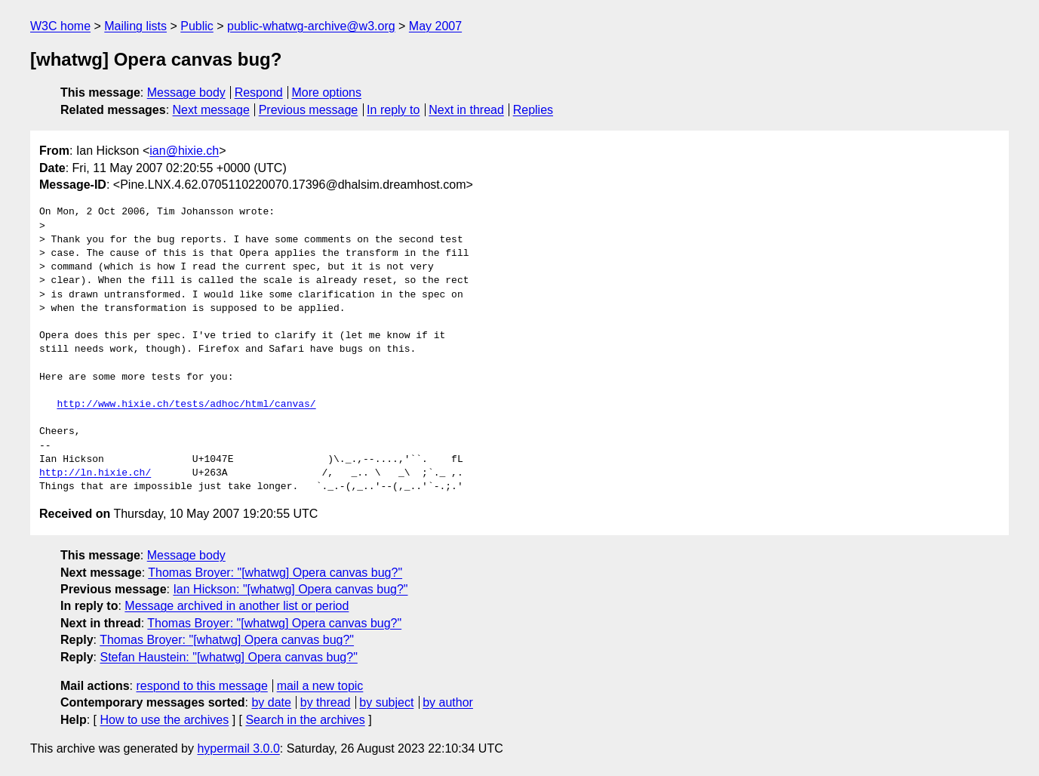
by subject (386, 702)
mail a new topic (320, 685)
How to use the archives (164, 719)
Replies (533, 109)
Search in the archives (304, 719)
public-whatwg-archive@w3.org (311, 26)
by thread (325, 702)
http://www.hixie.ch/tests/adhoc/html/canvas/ (186, 404)
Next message (211, 109)
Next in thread (466, 109)
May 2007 (435, 26)
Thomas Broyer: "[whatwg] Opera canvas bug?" (275, 572)
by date (270, 702)
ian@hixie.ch (184, 150)
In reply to (393, 109)
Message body (186, 92)
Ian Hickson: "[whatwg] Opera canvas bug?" (290, 589)
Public (197, 26)
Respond (259, 92)
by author (448, 702)
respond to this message (201, 685)
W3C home (60, 26)
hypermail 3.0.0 (238, 748)
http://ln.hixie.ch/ (95, 473)
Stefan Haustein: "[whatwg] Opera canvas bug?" (228, 657)
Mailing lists (135, 26)
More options (327, 92)
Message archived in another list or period (236, 605)
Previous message (308, 109)
